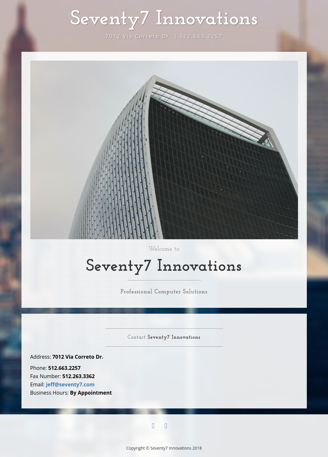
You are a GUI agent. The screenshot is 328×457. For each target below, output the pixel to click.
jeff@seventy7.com (70, 384)
